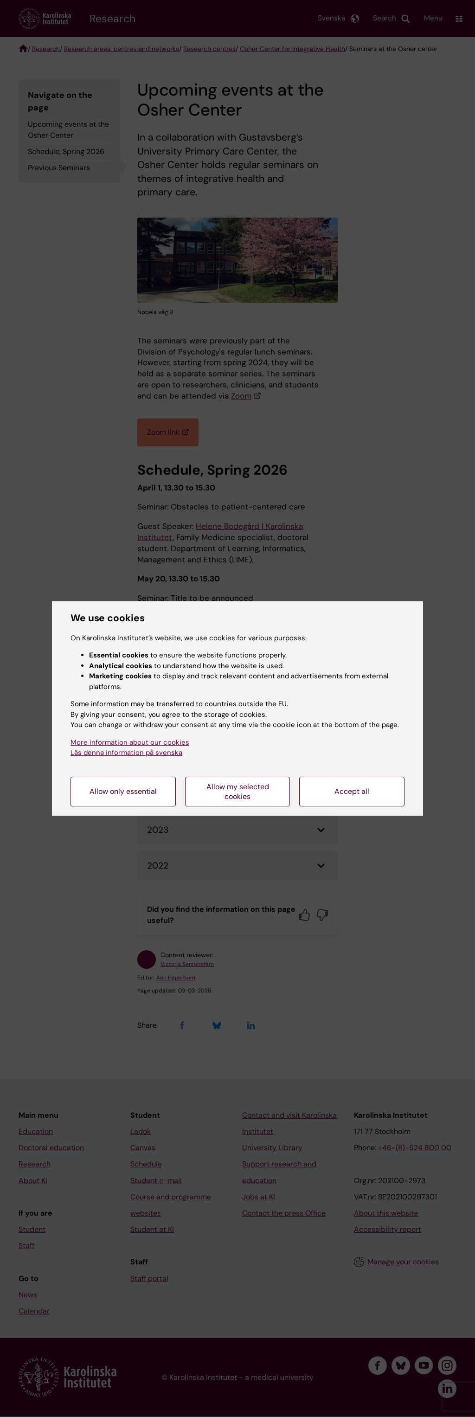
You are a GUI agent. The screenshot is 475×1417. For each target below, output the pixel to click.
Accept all (351, 791)
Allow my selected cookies (237, 791)
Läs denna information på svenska (126, 752)
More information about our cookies (130, 742)
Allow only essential (123, 791)
